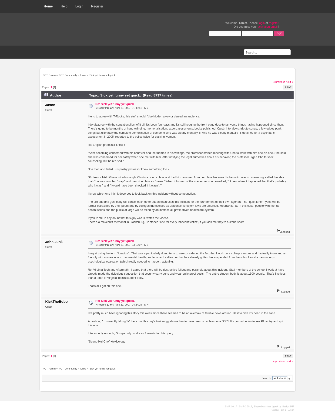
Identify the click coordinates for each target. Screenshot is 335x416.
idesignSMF (288, 406)
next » (289, 81)
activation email (268, 26)
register (273, 23)
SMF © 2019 (245, 406)
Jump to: (267, 378)
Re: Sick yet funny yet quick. (115, 104)
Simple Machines (262, 406)
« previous (279, 81)
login (261, 23)
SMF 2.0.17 (231, 406)
